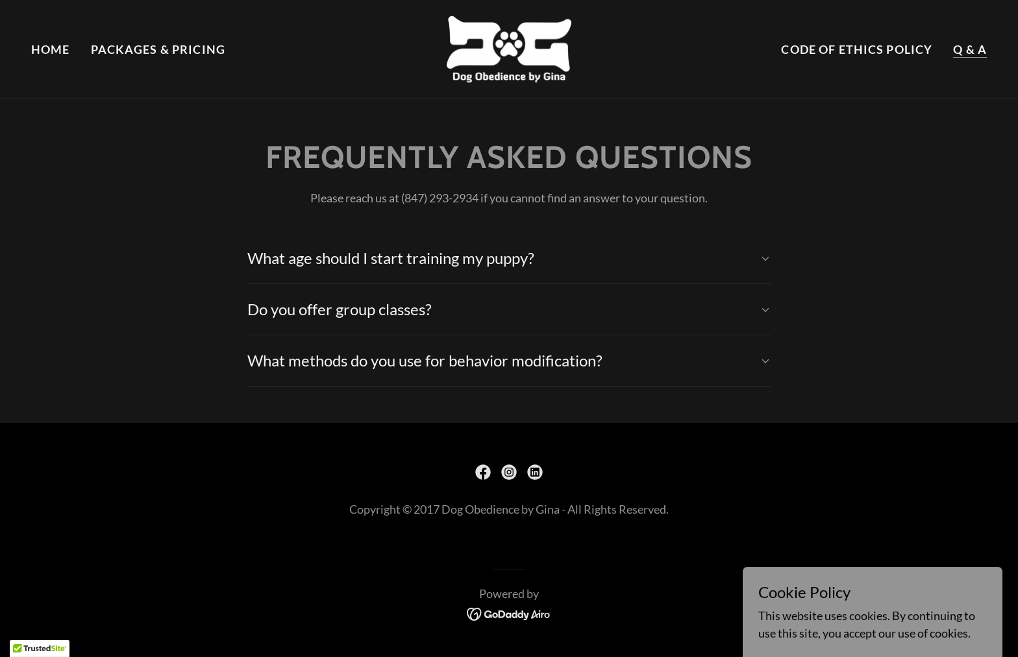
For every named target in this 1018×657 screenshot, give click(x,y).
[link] (509, 48)
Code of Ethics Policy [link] (856, 49)
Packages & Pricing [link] (158, 49)
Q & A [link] (970, 49)
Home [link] (50, 49)
